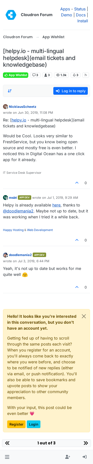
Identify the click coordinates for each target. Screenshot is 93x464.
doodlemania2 (20, 255)
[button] (7, 457)
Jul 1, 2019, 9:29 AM (62, 198)
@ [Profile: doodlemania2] (18, 210)
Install (82, 20)
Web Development (40, 230)
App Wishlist (15, 75)
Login (33, 424)
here (56, 205)
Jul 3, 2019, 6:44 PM (33, 261)
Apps (65, 8)
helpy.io (19, 119)
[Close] (84, 316)
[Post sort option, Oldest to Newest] (9, 91)
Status (80, 8)
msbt (13, 198)
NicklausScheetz (22, 107)
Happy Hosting (13, 230)
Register (16, 424)
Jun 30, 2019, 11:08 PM (35, 113)
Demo (66, 14)
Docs (81, 14)
